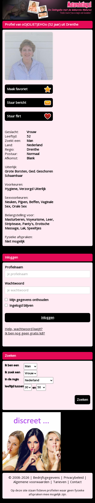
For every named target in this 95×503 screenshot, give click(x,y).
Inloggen (47, 317)
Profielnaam (14, 267)
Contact (76, 482)
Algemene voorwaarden (31, 482)
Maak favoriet (17, 89)
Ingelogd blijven (20, 305)
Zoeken (82, 399)
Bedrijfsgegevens (46, 477)
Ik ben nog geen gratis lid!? (25, 333)
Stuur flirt (14, 116)
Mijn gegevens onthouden (28, 299)
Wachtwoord (14, 283)
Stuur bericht (16, 102)
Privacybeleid (74, 477)
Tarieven (59, 482)
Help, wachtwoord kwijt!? (24, 329)
